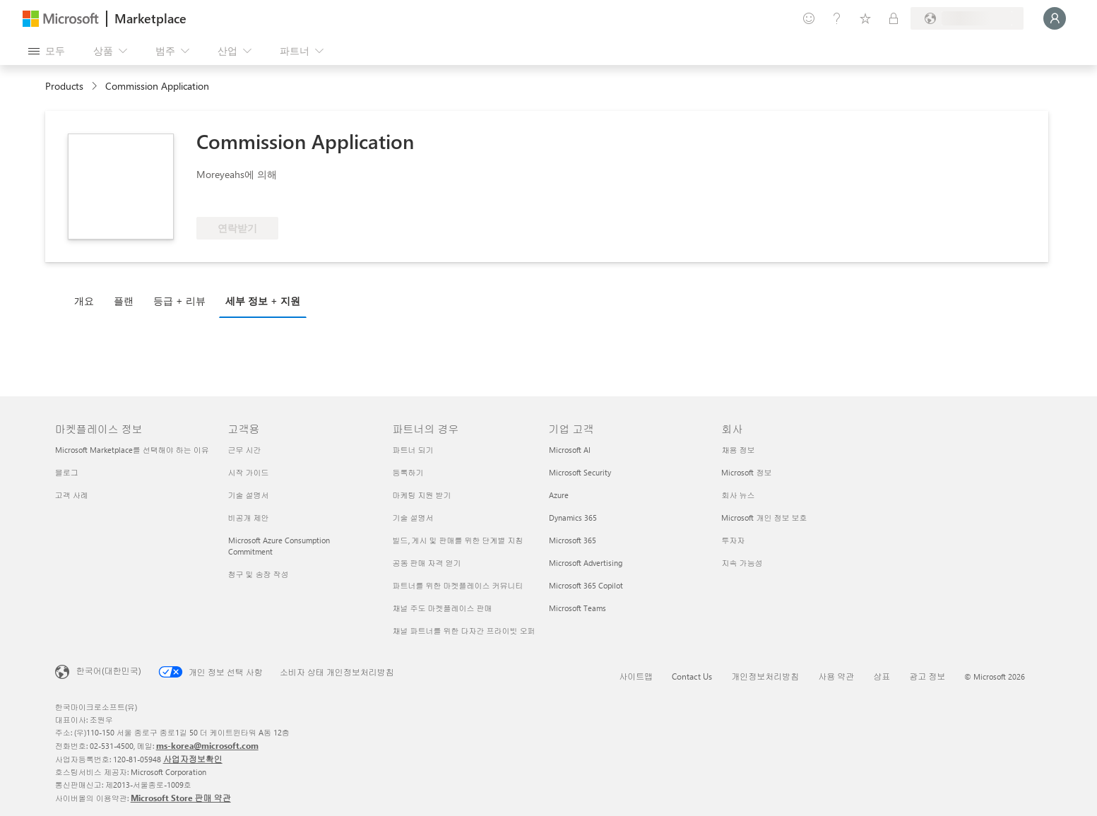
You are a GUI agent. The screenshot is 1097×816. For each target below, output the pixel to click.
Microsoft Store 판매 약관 (181, 797)
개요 (84, 300)
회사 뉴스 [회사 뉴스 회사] (737, 495)
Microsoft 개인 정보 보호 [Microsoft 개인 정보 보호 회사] (764, 517)
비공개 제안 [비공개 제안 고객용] (248, 517)
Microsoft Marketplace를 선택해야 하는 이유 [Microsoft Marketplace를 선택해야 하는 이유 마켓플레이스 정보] (132, 449)
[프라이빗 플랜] (893, 18)
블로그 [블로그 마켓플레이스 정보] (66, 472)
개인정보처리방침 (765, 676)
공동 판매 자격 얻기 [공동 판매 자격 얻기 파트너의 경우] (427, 562)
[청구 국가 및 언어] (967, 18)
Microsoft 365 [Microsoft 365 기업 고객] (572, 540)
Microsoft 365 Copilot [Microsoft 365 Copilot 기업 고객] (586, 585)
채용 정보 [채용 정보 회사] (737, 449)
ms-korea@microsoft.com (207, 745)
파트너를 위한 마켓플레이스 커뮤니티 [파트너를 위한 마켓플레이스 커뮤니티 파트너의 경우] (458, 585)
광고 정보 (927, 676)
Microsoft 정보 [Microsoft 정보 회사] (746, 472)
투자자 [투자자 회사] (733, 540)
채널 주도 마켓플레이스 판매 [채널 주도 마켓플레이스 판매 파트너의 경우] (442, 608)
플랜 (124, 300)
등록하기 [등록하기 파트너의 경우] (408, 472)
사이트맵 (636, 676)
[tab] (87, 300)
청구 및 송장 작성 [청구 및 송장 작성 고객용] (258, 574)
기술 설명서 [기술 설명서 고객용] (248, 495)
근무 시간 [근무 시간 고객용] (244, 449)
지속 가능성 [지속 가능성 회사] (741, 562)
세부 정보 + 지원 (262, 300)
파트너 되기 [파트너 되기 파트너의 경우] (413, 449)
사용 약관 (836, 676)
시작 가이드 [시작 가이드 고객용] (248, 472)
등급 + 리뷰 (179, 300)
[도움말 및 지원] (837, 18)
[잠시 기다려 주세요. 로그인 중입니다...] (1054, 18)
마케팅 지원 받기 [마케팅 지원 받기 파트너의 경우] (422, 495)
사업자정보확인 (193, 758)
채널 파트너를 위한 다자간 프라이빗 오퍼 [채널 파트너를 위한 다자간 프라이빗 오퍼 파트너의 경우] (464, 630)
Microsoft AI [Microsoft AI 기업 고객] (570, 449)
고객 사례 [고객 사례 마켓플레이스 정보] (71, 495)
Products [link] (64, 86)
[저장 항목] (865, 18)
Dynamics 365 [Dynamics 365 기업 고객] (573, 517)
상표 (881, 676)
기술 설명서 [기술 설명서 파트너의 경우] (413, 517)
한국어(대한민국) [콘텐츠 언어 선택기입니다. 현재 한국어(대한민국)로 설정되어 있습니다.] (108, 670)
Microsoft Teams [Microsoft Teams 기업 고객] (577, 608)
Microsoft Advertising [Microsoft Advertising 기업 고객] (585, 562)
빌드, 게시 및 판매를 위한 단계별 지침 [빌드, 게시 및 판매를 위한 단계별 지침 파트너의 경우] (458, 540)
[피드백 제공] (808, 18)
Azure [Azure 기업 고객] (559, 495)
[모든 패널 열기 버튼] (47, 51)
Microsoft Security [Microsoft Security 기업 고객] (580, 472)
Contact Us (692, 676)
